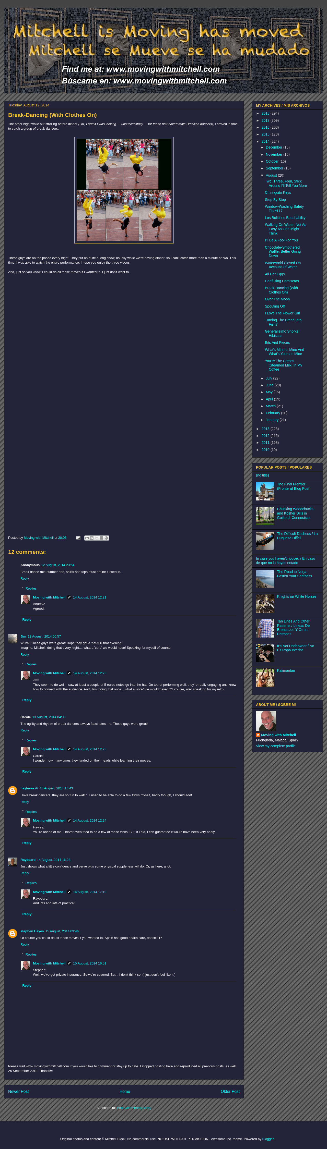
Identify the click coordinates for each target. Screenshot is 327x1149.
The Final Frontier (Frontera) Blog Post (293, 486)
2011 (266, 443)
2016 (266, 127)
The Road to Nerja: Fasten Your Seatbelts (294, 574)
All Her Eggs (275, 274)
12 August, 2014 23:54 (57, 565)
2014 (266, 141)
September (275, 168)
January (272, 420)
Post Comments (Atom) (134, 1108)
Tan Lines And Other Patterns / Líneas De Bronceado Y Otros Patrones (293, 627)
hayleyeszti (29, 788)
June (270, 385)
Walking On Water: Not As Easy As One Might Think (285, 229)
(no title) (262, 475)
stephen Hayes (32, 931)
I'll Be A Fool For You (281, 240)
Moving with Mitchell (49, 597)
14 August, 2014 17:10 (89, 892)
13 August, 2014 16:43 (56, 788)
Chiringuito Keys (278, 192)
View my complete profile (276, 746)
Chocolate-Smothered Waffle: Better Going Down (283, 251)
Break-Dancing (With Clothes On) (281, 290)
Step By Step (275, 200)
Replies (31, 588)
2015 (266, 134)
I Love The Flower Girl (282, 313)
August (272, 175)
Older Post (230, 1091)
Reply (24, 578)
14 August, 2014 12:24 (89, 820)
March (271, 406)
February (273, 413)
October (272, 161)
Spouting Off (275, 306)
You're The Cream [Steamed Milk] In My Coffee (283, 365)
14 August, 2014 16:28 (53, 860)
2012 (266, 436)
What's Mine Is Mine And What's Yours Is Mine (284, 352)
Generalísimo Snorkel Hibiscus (282, 333)
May (269, 392)
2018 (266, 113)
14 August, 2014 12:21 (89, 597)
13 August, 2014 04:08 (48, 717)
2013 (266, 429)
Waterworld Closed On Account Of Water (283, 265)
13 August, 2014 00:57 (44, 636)
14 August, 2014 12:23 (89, 673)
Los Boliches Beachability (285, 218)
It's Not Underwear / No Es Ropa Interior (295, 648)
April (270, 399)
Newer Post (18, 1091)
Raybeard (28, 860)
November (274, 154)
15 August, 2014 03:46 (62, 931)
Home (125, 1091)
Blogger (268, 1139)
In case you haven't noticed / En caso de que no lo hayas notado (285, 560)
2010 (266, 450)
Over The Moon (277, 299)
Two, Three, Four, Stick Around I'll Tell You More (286, 183)
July (269, 378)
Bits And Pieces (277, 342)
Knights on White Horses (297, 596)
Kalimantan (286, 670)
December (274, 147)
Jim (23, 636)
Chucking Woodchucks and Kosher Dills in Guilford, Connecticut (295, 513)
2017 (266, 120)
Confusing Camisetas (282, 281)
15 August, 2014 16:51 (89, 963)
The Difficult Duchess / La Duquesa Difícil (297, 536)
